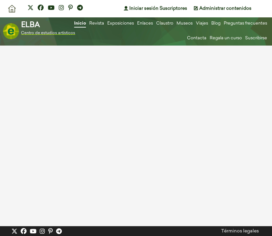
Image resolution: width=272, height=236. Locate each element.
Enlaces (145, 23)
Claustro (164, 23)
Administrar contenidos (222, 8)
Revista (96, 23)
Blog (215, 23)
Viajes (202, 23)
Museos (185, 23)
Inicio (80, 23)
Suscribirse (256, 38)
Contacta (196, 38)
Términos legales (240, 231)
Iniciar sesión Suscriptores (155, 8)
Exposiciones (120, 23)
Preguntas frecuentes (245, 23)
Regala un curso (226, 38)
